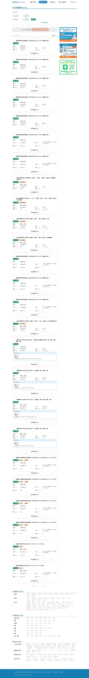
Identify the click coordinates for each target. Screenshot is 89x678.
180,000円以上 (65, 660)
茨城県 (27, 620)
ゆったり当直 (48, 646)
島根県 (32, 630)
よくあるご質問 (17, 672)
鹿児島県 (54, 635)
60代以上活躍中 (58, 648)
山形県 (49, 618)
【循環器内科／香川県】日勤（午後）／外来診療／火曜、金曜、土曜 (32, 370)
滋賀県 (27, 628)
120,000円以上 (43, 660)
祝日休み (60, 644)
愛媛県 (36, 633)
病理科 (37, 609)
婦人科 (52, 604)
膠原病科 (28, 595)
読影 (36, 654)
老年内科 (43, 602)
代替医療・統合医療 (30, 609)
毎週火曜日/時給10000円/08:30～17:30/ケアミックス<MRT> (30, 565)
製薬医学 (48, 607)
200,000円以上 (72, 660)
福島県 (53, 618)
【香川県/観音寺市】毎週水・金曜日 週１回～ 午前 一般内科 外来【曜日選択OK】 (36, 321)
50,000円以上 (49, 658)
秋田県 (45, 618)
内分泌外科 (28, 600)
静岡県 (32, 625)
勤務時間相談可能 (67, 644)
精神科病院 (40, 650)
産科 (48, 604)
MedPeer (61, 672)
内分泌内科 (62, 594)
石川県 (36, 623)
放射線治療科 (28, 607)
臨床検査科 (46, 609)
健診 (66, 650)
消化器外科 (46, 598)
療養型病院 (34, 650)
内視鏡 (73, 646)
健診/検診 (42, 646)
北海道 (27, 618)
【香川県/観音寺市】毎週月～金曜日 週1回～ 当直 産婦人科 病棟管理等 (34, 237)
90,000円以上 (28, 660)
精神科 (34, 607)
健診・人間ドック (70, 602)
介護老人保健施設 (72, 650)
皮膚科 (59, 604)
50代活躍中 (51, 648)
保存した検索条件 (62, 2)
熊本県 (40, 635)
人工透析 (38, 602)
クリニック (46, 650)
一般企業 (33, 652)
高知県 (40, 633)
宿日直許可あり (66, 648)
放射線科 (67, 606)
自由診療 (45, 656)
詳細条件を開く (44, 22)
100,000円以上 (36, 660)
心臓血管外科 (34, 598)
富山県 (32, 623)
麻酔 (48, 654)
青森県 (32, 618)
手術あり (68, 646)
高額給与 (28, 644)
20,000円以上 (28, 658)
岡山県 (36, 630)
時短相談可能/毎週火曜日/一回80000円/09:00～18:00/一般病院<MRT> (32, 97)
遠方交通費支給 (49, 644)
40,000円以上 (42, 658)
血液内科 (51, 594)
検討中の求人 (52, 2)
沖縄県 (59, 635)
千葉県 (45, 620)
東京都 (49, 620)
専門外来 (60, 654)
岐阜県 (27, 625)
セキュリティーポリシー (47, 672)
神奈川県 (54, 620)
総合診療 (63, 602)
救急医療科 (28, 606)
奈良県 (45, 628)
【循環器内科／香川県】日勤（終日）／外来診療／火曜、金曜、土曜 (32, 428)
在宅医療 (28, 602)
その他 (51, 609)
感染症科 (72, 594)
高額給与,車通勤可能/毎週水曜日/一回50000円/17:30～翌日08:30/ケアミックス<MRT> (36, 479)
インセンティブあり (35, 644)
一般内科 (28, 594)
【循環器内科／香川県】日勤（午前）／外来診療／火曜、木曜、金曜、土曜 (33, 399)
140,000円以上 (50, 660)
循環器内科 (34, 594)
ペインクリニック (70, 604)
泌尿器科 (34, 604)
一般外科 (28, 598)
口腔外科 (39, 600)
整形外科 (63, 598)
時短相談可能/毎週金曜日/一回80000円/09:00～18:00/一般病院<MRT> (32, 40)
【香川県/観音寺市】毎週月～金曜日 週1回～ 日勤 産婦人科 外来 (32, 218)
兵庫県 (40, 628)
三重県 (40, 625)
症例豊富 (54, 646)
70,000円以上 (63, 658)
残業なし (55, 644)
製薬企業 (28, 652)
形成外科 (68, 598)
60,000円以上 (56, 658)
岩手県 (36, 618)
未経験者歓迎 (44, 648)
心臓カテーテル (35, 656)
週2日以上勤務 (29, 646)
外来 (27, 654)
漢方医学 (53, 607)
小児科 (39, 604)
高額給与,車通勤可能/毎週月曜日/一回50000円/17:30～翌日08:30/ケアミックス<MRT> (36, 522)
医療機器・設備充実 (61, 646)
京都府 (32, 628)
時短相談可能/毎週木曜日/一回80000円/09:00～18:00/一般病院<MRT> (32, 59)
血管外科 (44, 600)
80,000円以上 (69, 658)
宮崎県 (49, 635)
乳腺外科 (34, 600)
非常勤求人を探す (43, 2)
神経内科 (56, 594)
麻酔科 (64, 604)
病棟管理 (31, 654)
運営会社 (55, 672)
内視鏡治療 (28, 656)
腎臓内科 (33, 602)
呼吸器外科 (40, 598)
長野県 (49, 623)
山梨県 (45, 623)
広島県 (40, 630)
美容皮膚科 (59, 607)
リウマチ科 (47, 606)
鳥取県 (27, 630)
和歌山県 (49, 628)
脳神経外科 (52, 598)
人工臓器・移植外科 (50, 602)
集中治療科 (34, 606)
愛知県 (36, 625)
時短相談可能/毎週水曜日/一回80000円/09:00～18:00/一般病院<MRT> (32, 78)
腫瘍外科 (57, 602)
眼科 (56, 604)
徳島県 (27, 633)
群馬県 (36, 620)
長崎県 (36, 635)
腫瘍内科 (33, 595)
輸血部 (41, 609)
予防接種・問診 (56, 656)
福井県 (40, 623)
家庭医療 (67, 594)
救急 (44, 654)
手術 (41, 656)
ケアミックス (61, 650)
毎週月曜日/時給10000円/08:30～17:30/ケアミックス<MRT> (30, 544)
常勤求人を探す (33, 2)
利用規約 (30, 672)
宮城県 (40, 618)
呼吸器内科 (40, 594)
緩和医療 (62, 606)
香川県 (32, 633)
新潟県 (27, 623)
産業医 (44, 607)
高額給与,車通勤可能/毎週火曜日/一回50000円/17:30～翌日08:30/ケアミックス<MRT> (36, 500)
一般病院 (28, 650)
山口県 (45, 630)
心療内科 (39, 607)
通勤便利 (42, 644)
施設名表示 (72, 648)
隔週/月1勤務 (36, 646)
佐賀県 (32, 635)
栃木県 (32, 620)
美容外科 (65, 607)
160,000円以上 (57, 660)
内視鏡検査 (72, 654)
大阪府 (36, 628)
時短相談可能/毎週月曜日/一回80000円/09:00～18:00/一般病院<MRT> (32, 116)
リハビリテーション (53, 650)
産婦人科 (43, 604)
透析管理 (40, 654)
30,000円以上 (35, 658)
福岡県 (27, 635)
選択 (26, 16)
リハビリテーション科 (55, 606)
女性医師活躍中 (29, 648)
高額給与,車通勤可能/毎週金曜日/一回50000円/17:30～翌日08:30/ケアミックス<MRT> (36, 457)
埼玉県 (40, 620)
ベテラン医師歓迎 (37, 648)
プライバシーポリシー (37, 672)
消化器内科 (46, 594)
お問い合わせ (24, 672)
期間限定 (73, 644)
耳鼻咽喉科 (28, 604)
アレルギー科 (40, 606)
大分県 (45, 635)
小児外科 (57, 598)
